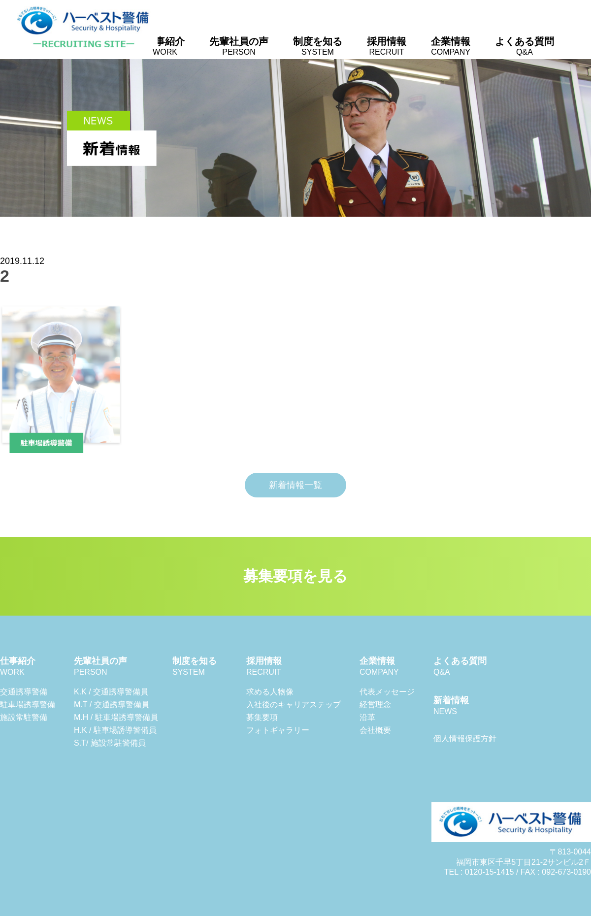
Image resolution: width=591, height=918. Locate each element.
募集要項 (262, 717)
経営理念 (375, 704)
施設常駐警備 (23, 717)
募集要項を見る (295, 576)
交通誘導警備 (23, 692)
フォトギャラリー (277, 730)
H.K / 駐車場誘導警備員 (115, 730)
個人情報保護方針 (464, 738)
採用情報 (386, 46)
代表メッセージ (387, 692)
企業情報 (450, 46)
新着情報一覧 (295, 485)
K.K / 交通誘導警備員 (111, 692)
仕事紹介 (165, 46)
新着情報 (451, 705)
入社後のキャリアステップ (293, 704)
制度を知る (317, 46)
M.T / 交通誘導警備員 (111, 704)
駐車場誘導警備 (27, 704)
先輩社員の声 (238, 46)
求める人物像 (270, 692)
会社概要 (375, 730)
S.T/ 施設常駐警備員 (110, 743)
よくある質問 (524, 46)
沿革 (367, 717)
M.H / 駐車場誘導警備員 (116, 717)
